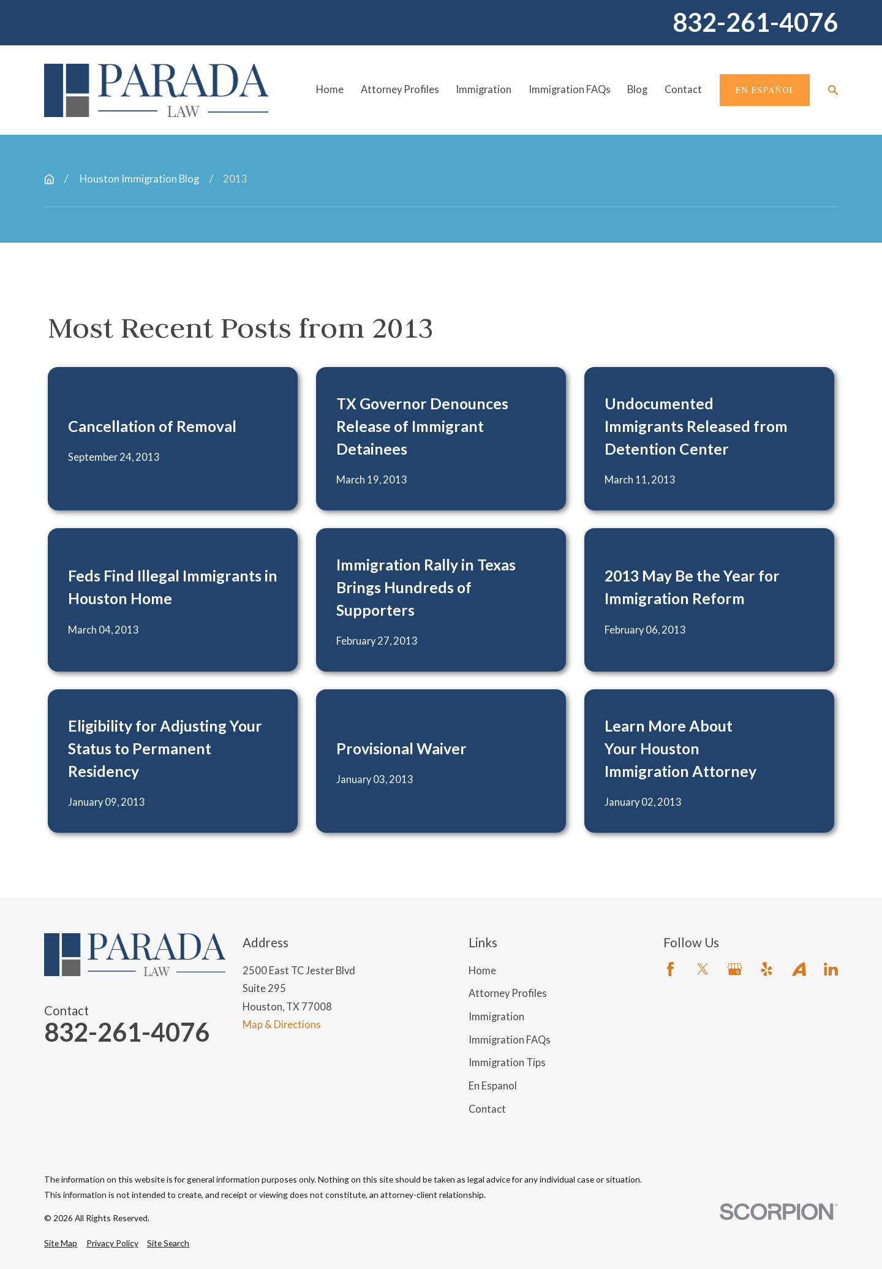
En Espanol (493, 1086)
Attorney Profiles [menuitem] (400, 89)
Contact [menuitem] (683, 89)
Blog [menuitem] (637, 89)
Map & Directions (282, 1024)
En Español (764, 90)
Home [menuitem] (330, 89)
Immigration (496, 1016)
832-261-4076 (755, 22)
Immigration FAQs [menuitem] (570, 89)
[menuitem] (60, 1243)
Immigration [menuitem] (483, 89)
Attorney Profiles (508, 993)
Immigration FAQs (510, 1040)
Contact (487, 1109)
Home (482, 970)
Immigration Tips (507, 1062)
